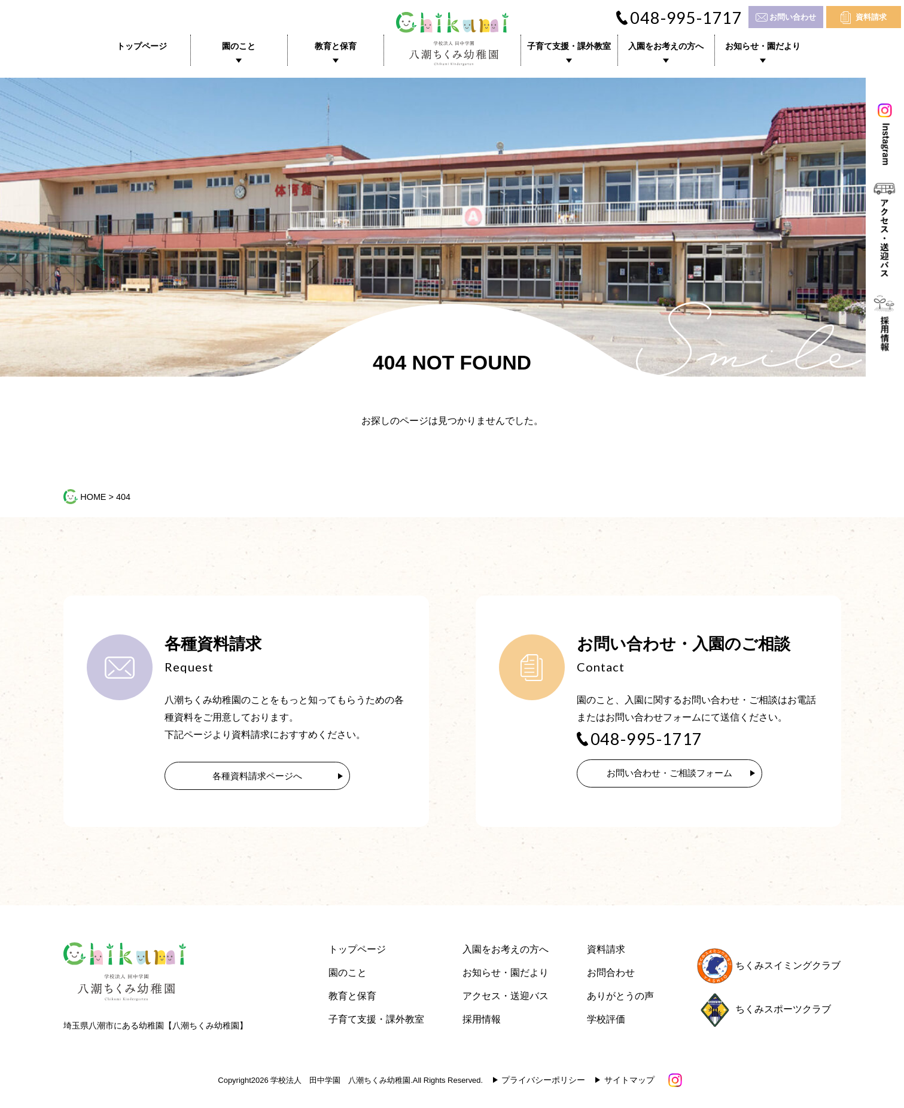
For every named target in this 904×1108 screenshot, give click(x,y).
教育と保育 (336, 46)
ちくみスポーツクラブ (764, 1011)
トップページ (142, 46)
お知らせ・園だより (762, 46)
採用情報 (481, 1022)
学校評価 (606, 1022)
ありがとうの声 (620, 998)
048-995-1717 (686, 18)
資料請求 (871, 17)
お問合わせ (611, 975)
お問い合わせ (792, 17)
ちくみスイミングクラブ (769, 968)
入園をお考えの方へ (666, 46)
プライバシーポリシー (543, 1082)
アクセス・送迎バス (505, 998)
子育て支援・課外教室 (569, 46)
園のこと (238, 46)
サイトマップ (629, 1082)
